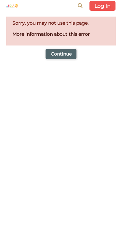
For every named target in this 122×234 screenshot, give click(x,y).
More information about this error (51, 34)
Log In (102, 6)
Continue (61, 54)
